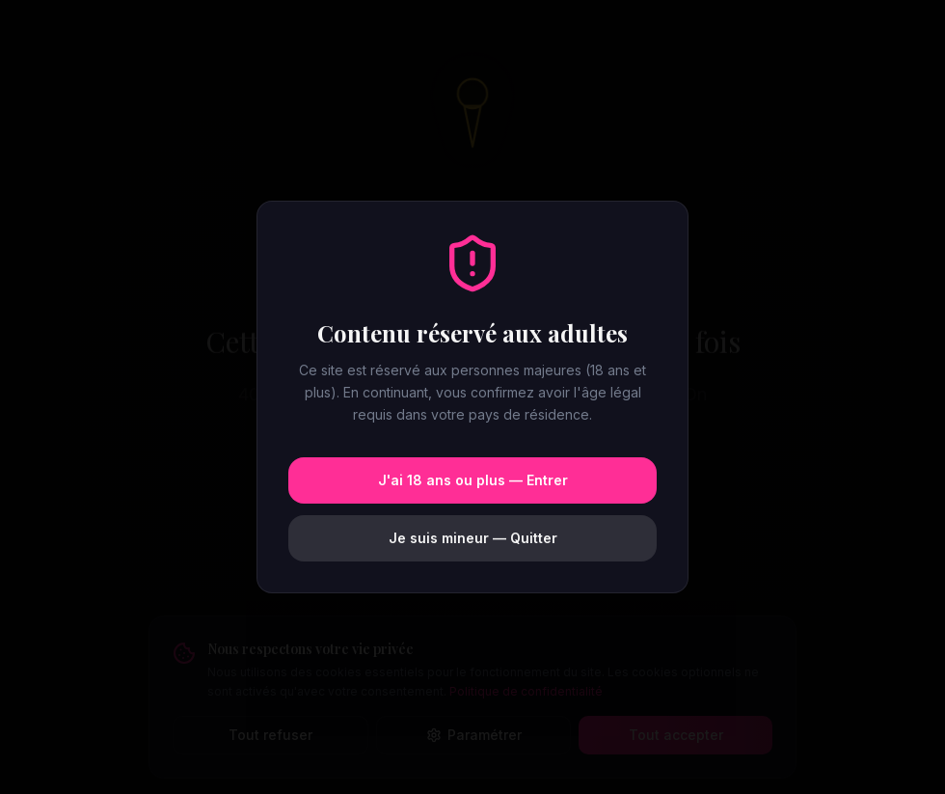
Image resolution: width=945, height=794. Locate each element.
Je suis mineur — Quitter (473, 538)
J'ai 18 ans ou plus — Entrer (473, 480)
